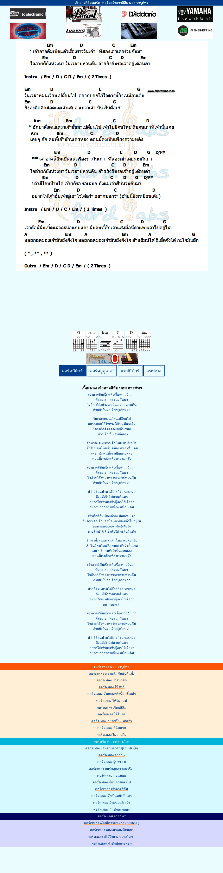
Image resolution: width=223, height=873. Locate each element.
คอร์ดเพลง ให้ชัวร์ (111, 687)
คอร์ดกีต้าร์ (72, 370)
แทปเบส (153, 370)
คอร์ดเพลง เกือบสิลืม (111, 707)
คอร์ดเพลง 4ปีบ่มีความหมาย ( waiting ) (111, 823)
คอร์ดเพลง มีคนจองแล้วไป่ (112, 782)
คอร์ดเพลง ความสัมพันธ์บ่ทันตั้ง (111, 673)
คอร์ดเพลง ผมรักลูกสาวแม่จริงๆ (111, 768)
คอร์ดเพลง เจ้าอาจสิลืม (111, 789)
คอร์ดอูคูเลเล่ (102, 370)
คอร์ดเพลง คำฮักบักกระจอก (111, 843)
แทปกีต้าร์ (130, 370)
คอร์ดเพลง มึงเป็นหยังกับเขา (111, 796)
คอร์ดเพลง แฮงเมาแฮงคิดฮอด (111, 830)
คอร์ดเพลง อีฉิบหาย (111, 728)
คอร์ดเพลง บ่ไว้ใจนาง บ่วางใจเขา (111, 836)
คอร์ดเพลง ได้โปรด (111, 714)
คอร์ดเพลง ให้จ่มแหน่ (111, 700)
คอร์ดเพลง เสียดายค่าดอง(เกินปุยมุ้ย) (111, 748)
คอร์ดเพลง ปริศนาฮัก (111, 680)
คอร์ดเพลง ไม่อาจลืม (111, 734)
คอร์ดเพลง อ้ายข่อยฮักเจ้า (111, 802)
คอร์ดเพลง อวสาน (111, 755)
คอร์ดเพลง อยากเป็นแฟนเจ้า (111, 721)
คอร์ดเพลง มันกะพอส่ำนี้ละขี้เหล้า (111, 694)
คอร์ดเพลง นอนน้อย (111, 775)
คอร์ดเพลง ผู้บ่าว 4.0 (111, 762)
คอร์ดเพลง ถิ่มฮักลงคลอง (111, 809)
